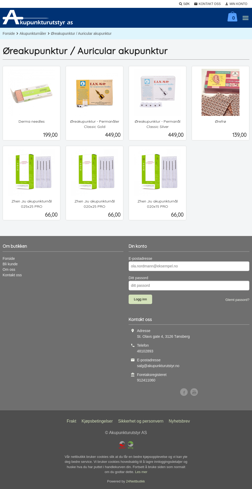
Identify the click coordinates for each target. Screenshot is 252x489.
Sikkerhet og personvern (140, 421)
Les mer (141, 472)
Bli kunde (10, 264)
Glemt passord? (237, 300)
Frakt (71, 421)
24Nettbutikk (135, 481)
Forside (9, 33)
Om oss (9, 269)
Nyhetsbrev (179, 421)
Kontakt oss (12, 275)
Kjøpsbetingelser (97, 421)
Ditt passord (138, 278)
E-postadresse (140, 258)
